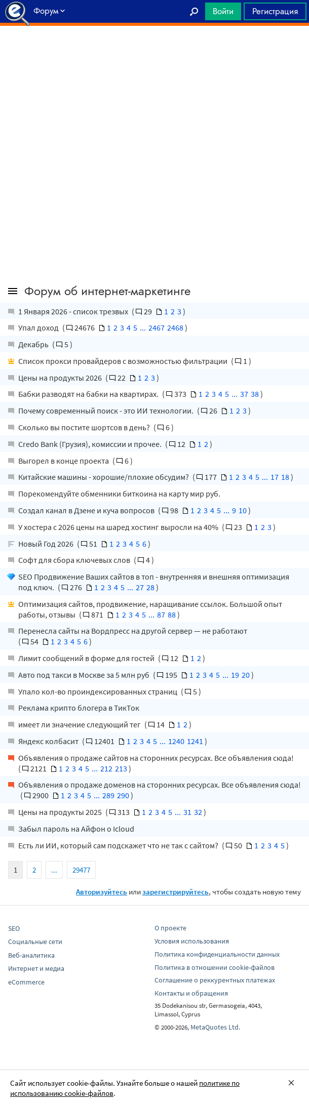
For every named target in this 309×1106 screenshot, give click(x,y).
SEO (14, 928)
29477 (81, 870)
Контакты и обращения (191, 993)
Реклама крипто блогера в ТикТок (78, 708)
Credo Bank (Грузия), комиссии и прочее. (90, 444)
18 (285, 477)
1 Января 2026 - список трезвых (74, 311)
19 (235, 675)
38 (255, 394)
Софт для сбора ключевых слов (75, 560)
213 (121, 768)
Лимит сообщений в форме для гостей (87, 658)
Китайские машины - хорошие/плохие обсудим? (104, 477)
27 (140, 587)
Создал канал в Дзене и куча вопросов (87, 510)
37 (244, 394)
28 (150, 587)
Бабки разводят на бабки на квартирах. (89, 394)
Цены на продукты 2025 (60, 812)
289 (108, 795)
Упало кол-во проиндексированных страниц (98, 691)
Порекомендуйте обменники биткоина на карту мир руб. (119, 493)
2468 (175, 327)
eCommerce (26, 982)
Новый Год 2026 (46, 544)
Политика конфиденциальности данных (217, 954)
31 (187, 812)
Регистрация (275, 11)
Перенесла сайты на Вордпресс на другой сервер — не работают (132, 631)
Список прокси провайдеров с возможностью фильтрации (123, 361)
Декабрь (34, 344)
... (143, 327)
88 (172, 614)
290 (123, 795)
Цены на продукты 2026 (60, 378)
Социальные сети (35, 941)
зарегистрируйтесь (175, 891)
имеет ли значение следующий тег (80, 724)
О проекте (170, 927)
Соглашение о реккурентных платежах (214, 980)
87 (161, 614)
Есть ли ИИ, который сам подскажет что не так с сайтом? (119, 845)
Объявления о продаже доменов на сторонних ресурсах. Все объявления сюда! (159, 785)
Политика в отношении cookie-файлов (214, 967)
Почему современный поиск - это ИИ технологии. (106, 410)
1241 (195, 741)
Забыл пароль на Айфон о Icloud (76, 829)
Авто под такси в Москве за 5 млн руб (84, 675)
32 (198, 812)
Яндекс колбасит (49, 741)
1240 (176, 741)
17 (275, 477)
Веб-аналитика (31, 955)
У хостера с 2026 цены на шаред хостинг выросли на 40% (119, 527)
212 (106, 768)
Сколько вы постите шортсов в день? (84, 427)
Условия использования (191, 941)
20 (246, 675)
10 (243, 510)
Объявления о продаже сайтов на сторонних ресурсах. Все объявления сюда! (156, 758)
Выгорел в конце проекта (64, 461)
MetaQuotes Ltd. (215, 1027)
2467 (156, 327)
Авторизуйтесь (101, 891)
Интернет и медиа (36, 968)
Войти (223, 11)
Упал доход (39, 327)
